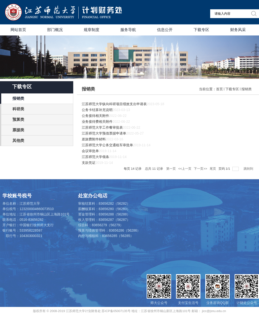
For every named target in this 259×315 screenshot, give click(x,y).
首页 (219, 89)
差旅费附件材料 (94, 139)
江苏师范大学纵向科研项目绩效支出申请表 (114, 104)
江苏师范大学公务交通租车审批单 (107, 145)
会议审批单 (90, 151)
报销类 (246, 89)
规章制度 (91, 30)
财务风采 (238, 30)
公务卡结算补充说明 (97, 110)
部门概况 (55, 30)
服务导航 (128, 30)
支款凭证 (88, 163)
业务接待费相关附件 (97, 122)
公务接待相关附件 (95, 116)
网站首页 (18, 30)
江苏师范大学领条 (95, 157)
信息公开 (165, 30)
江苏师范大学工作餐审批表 (102, 127)
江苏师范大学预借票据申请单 (104, 133)
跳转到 (249, 168)
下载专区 (201, 30)
